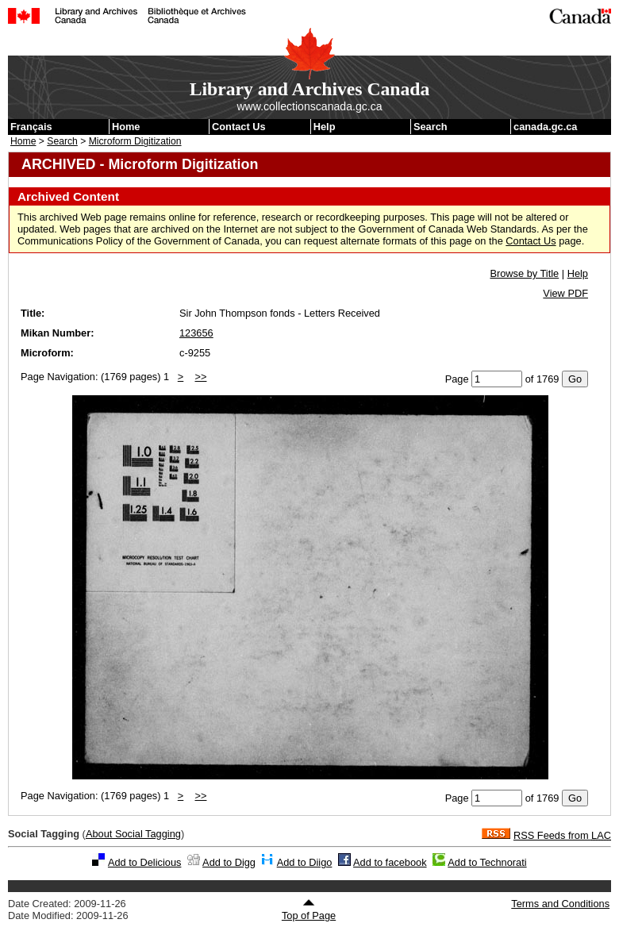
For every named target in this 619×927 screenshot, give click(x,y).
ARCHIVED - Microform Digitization (139, 164)
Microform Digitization (135, 141)
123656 (196, 333)
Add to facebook (390, 862)
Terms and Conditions (560, 904)
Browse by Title (524, 273)
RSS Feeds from (562, 835)
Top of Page (309, 909)
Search (430, 127)
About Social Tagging (133, 834)
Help (324, 127)
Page (457, 379)
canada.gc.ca (545, 127)
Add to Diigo (305, 862)
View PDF (565, 293)
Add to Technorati (487, 862)
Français (31, 127)
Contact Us (239, 127)
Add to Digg (229, 862)
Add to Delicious (144, 862)
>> (201, 377)
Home (126, 127)
